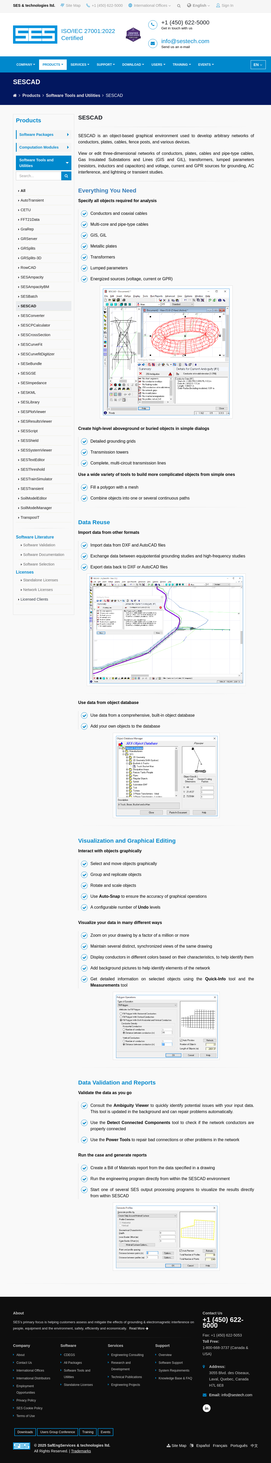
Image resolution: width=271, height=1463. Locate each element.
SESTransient (32, 489)
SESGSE (28, 373)
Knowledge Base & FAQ (175, 1378)
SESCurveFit (31, 344)
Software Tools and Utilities (73, 95)
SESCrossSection (35, 335)
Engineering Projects (125, 1385)
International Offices (149, 5)
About (20, 1355)
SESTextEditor (33, 460)
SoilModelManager (36, 508)
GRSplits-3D (31, 258)
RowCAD (28, 267)
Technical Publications (126, 1377)
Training (180, 64)
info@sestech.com (185, 41)
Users (156, 64)
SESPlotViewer (33, 412)
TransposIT (30, 517)
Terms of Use (25, 1416)
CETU (26, 210)
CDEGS (69, 1355)
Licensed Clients (34, 599)
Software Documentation (43, 555)
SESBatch (29, 296)
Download (131, 64)
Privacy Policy (26, 1400)
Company (24, 64)
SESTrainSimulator (36, 479)
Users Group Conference (57, 1432)
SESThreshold (33, 469)
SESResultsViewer (36, 421)
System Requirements (174, 1370)
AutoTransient (32, 200)
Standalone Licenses (40, 580)
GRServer (29, 239)
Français (220, 1446)
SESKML (28, 392)
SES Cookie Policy (29, 1408)
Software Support (171, 1363)
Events (204, 64)
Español (203, 1446)
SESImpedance (34, 383)
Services (78, 64)
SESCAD (28, 306)
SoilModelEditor (34, 498)
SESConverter (33, 316)
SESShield (30, 440)
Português (239, 1446)
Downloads (25, 1432)
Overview (165, 1355)
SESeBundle (31, 364)
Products (51, 64)
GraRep (27, 229)
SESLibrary (30, 402)
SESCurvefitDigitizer (37, 354)
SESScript (29, 431)
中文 (254, 1446)
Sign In (224, 5)
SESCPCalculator (35, 325)
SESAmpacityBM (35, 287)
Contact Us (24, 1363)
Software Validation (39, 545)
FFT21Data (30, 219)
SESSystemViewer (36, 450)
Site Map (70, 5)
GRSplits (28, 248)
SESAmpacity (32, 277)
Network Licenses (38, 590)
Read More (138, 1328)
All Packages (73, 1363)
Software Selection (38, 564)
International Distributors (33, 1378)
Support (104, 64)
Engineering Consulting (127, 1355)
